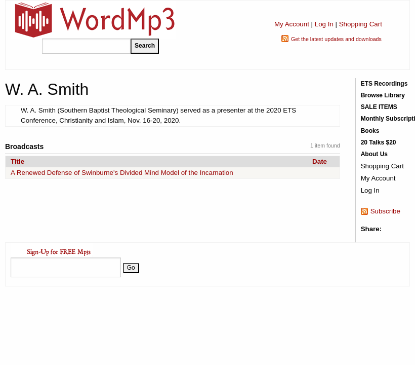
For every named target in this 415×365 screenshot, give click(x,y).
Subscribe (385, 211)
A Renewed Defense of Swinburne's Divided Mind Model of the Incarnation (122, 172)
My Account (291, 24)
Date (319, 161)
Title (17, 161)
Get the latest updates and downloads (336, 39)
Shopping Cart (360, 24)
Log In (324, 24)
